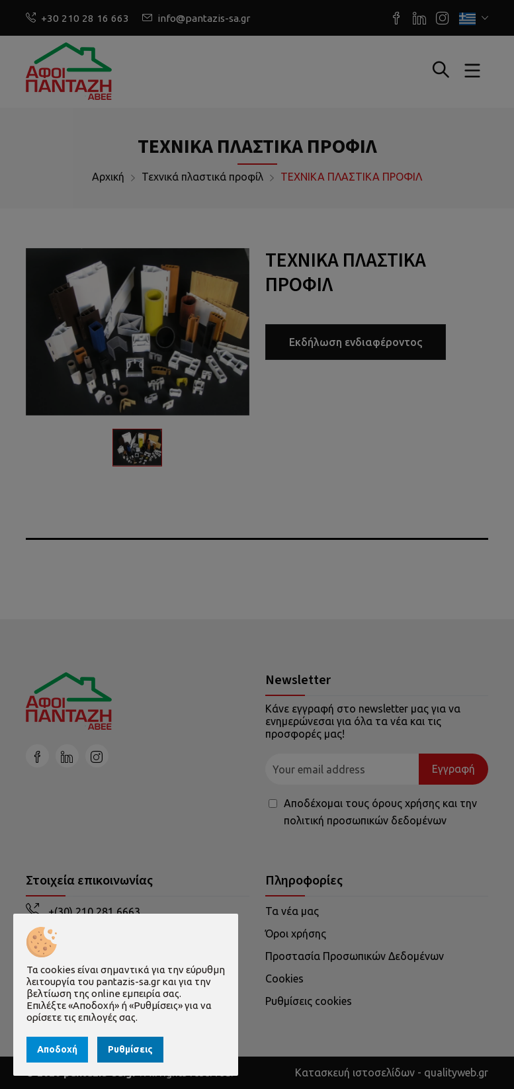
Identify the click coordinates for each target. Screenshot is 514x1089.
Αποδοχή (57, 1049)
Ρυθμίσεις (130, 1049)
